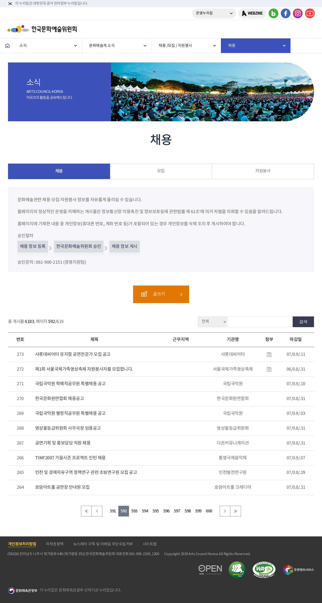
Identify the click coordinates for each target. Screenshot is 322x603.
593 (134, 511)
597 (177, 511)
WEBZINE (255, 13)
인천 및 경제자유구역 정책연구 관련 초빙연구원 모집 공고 (86, 472)
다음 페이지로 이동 (225, 511)
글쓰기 (153, 294)
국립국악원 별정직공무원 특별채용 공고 (70, 413)
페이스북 (285, 13)
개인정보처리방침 (22, 544)
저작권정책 (55, 544)
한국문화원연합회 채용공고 (59, 398)
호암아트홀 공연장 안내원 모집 (62, 487)
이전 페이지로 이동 (97, 511)
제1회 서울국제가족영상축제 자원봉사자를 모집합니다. (84, 369)
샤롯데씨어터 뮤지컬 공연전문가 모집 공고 (73, 354)
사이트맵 (150, 544)
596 (166, 511)
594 (145, 511)
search (296, 29)
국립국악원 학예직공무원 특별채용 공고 (70, 383)
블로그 (273, 13)
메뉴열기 (309, 29)
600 (209, 511)
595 (156, 511)
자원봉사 (262, 171)
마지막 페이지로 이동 (235, 511)
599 (198, 511)
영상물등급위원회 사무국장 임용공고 (68, 428)
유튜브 (310, 13)
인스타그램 (298, 13)
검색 (303, 321)
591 (113, 511)
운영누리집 (204, 13)
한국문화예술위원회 (43, 29)
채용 (59, 171)
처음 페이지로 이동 (86, 511)
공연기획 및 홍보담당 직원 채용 (63, 443)
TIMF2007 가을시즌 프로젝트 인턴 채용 (70, 458)
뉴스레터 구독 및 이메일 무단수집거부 (103, 544)
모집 (161, 171)
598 (188, 511)
